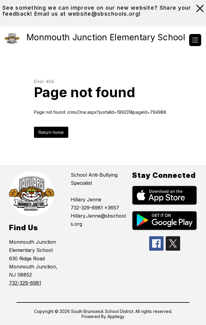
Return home (51, 132)
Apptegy (116, 316)
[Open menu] (195, 40)
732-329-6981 (25, 283)
